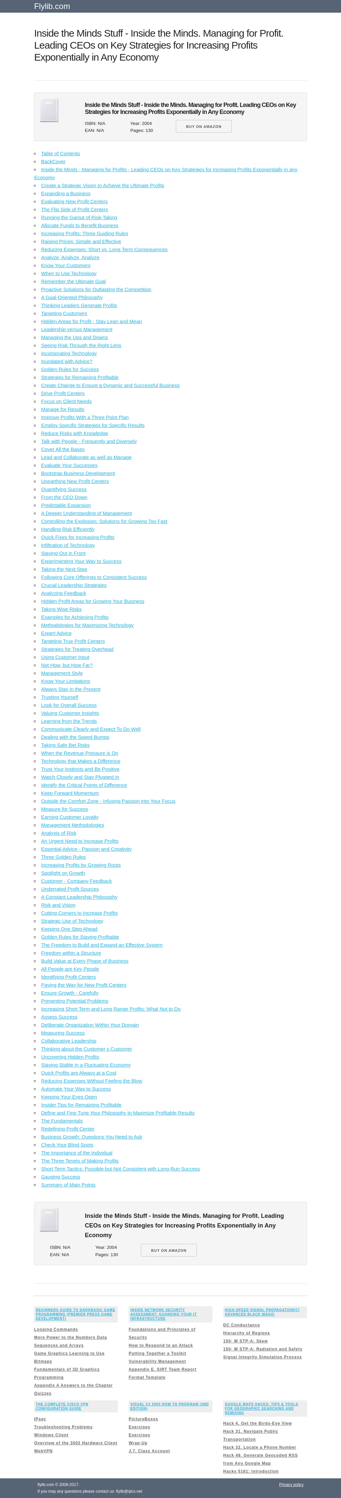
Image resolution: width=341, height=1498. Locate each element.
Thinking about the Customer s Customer (86, 1049)
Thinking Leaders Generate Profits (79, 305)
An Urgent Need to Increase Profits (80, 841)
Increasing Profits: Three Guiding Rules (84, 233)
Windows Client (51, 1435)
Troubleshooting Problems (63, 1427)
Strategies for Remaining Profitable (80, 377)
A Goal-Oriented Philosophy (72, 297)
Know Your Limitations (65, 681)
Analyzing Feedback (63, 593)
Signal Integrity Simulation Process (262, 1357)
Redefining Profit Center (67, 1129)
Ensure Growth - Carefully (70, 993)
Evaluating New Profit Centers (74, 201)
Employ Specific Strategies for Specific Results (93, 425)
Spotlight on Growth (63, 873)
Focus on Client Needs (66, 401)
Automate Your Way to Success (76, 1089)
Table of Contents (60, 153)
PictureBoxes (143, 1419)
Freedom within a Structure (71, 953)
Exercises (139, 1427)
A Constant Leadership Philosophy (79, 897)
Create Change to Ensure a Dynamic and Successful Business (110, 385)
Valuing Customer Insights (70, 713)
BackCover (53, 161)
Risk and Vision (58, 905)
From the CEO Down (64, 497)
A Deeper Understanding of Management (86, 513)
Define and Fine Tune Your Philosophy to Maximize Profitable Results (117, 1113)
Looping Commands (56, 1329)
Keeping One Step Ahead (69, 929)
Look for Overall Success (69, 705)
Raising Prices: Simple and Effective (81, 241)
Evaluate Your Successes (69, 465)
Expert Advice (56, 633)
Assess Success (59, 1017)
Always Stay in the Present (70, 689)
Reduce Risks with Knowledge (74, 433)
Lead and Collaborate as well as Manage (86, 457)
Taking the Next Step (64, 569)
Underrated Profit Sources (70, 889)
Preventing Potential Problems (74, 1001)
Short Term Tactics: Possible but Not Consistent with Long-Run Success (120, 1169)
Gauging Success (60, 1177)
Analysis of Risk (58, 833)
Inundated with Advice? (66, 361)
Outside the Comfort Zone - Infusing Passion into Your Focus (108, 801)
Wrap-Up (138, 1443)
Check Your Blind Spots (67, 1145)
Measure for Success (64, 809)
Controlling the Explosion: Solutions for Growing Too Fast (104, 521)
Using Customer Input (65, 657)
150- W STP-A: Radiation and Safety (262, 1349)
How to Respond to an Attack (161, 1345)
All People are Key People (70, 969)
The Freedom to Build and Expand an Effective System (102, 945)
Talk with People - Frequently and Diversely (89, 441)
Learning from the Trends (69, 721)
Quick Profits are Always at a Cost (78, 1073)
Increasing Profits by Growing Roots (81, 865)
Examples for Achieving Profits (75, 617)
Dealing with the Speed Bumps (75, 737)
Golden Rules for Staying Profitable (80, 937)
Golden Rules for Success (70, 369)
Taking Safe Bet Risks (65, 745)
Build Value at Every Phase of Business (84, 961)
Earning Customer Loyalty (70, 817)
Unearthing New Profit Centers (75, 481)
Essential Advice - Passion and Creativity (86, 849)
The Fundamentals (62, 1121)
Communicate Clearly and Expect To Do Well (91, 729)
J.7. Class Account (149, 1451)
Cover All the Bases (63, 449)
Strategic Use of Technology (72, 921)
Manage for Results (62, 409)
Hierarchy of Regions (246, 1333)
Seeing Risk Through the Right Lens (81, 345)
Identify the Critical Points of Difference (84, 785)
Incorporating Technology (69, 353)
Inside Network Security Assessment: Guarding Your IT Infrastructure (163, 1314)
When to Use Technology (69, 273)
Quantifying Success (64, 489)
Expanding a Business (65, 193)
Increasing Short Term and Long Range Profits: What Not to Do (110, 1009)
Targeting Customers (64, 313)
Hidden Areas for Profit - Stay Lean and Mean (91, 321)
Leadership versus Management (76, 329)
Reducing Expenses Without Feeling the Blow (91, 1081)
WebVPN (43, 1451)
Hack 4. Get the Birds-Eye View (257, 1423)
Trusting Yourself (59, 697)
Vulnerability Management (157, 1361)
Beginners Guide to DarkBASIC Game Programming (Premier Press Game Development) (75, 1314)
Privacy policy (291, 1484)
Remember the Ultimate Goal (73, 281)
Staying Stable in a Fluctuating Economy (86, 1065)
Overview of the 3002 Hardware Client (75, 1443)
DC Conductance (241, 1325)
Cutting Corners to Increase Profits (79, 913)
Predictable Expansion (66, 505)
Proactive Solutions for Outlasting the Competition (96, 289)
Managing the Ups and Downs (74, 337)
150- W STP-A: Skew (245, 1341)
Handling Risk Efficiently (68, 529)
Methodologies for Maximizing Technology (87, 625)
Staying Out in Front (63, 553)
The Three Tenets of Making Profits (80, 1161)
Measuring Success (63, 1033)
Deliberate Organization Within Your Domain (90, 1025)
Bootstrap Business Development (78, 473)
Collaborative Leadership (68, 1041)
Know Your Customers (65, 265)
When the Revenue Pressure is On (79, 753)
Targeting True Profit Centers (73, 641)
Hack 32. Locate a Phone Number (259, 1447)
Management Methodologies (72, 825)
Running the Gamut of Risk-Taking (79, 217)
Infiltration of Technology (68, 545)
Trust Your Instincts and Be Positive (80, 769)
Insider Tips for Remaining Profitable (81, 1105)
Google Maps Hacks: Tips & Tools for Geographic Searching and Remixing (261, 1408)
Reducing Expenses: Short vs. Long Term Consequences (104, 249)
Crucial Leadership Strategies (74, 585)
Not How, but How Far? (67, 665)
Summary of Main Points (68, 1185)
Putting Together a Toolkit (157, 1353)
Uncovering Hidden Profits (70, 1057)
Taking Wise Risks (61, 609)
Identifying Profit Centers (68, 977)
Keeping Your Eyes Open (69, 1097)
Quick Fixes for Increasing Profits (77, 537)
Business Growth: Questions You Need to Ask (91, 1137)
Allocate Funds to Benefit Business (79, 225)
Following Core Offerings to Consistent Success (94, 577)
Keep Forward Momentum (70, 793)
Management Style (62, 673)
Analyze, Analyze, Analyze (70, 257)
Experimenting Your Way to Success (81, 561)
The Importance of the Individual (76, 1153)
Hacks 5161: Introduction (251, 1471)
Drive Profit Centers (63, 393)
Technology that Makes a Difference (80, 761)
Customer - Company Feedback (76, 881)
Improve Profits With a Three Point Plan (85, 417)
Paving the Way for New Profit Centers (83, 985)
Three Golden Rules (63, 857)
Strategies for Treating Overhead (77, 649)
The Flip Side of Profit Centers (74, 209)
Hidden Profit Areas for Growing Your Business (92, 601)
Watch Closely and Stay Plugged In (80, 777)
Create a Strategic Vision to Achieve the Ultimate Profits (102, 185)
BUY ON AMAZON (204, 127)
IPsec (40, 1419)
